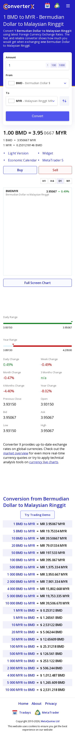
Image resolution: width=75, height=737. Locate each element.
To (7, 93)
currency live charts (43, 462)
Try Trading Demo (37, 515)
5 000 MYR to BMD (21, 682)
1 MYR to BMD (24, 610)
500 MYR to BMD (22, 653)
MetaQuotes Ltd (50, 721)
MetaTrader (47, 712)
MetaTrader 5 (52, 160)
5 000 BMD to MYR (21, 596)
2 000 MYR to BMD (21, 668)
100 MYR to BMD (22, 646)
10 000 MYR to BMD (20, 690)
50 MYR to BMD (23, 639)
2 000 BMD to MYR (21, 581)
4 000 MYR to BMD (21, 675)
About (37, 703)
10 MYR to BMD (23, 625)
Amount (11, 57)
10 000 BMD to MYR (20, 603)
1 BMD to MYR (24, 524)
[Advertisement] (37, 299)
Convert (37, 116)
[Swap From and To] (64, 101)
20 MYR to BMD (23, 632)
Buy (20, 170)
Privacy (51, 703)
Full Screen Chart (37, 283)
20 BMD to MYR (23, 545)
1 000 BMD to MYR (21, 574)
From (9, 75)
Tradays (21, 712)
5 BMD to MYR (24, 531)
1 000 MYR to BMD (21, 661)
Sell (55, 170)
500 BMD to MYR (22, 567)
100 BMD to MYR (22, 560)
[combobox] (37, 83)
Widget (47, 153)
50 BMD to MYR (23, 553)
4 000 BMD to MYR (21, 589)
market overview (15, 453)
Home (23, 703)
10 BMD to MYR (23, 538)
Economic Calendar (22, 160)
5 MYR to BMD (24, 617)
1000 (62, 65)
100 (54, 65)
